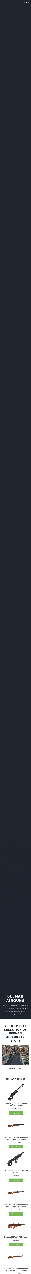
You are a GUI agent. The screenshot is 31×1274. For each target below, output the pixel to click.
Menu (27, 2)
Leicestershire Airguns (21, 1014)
